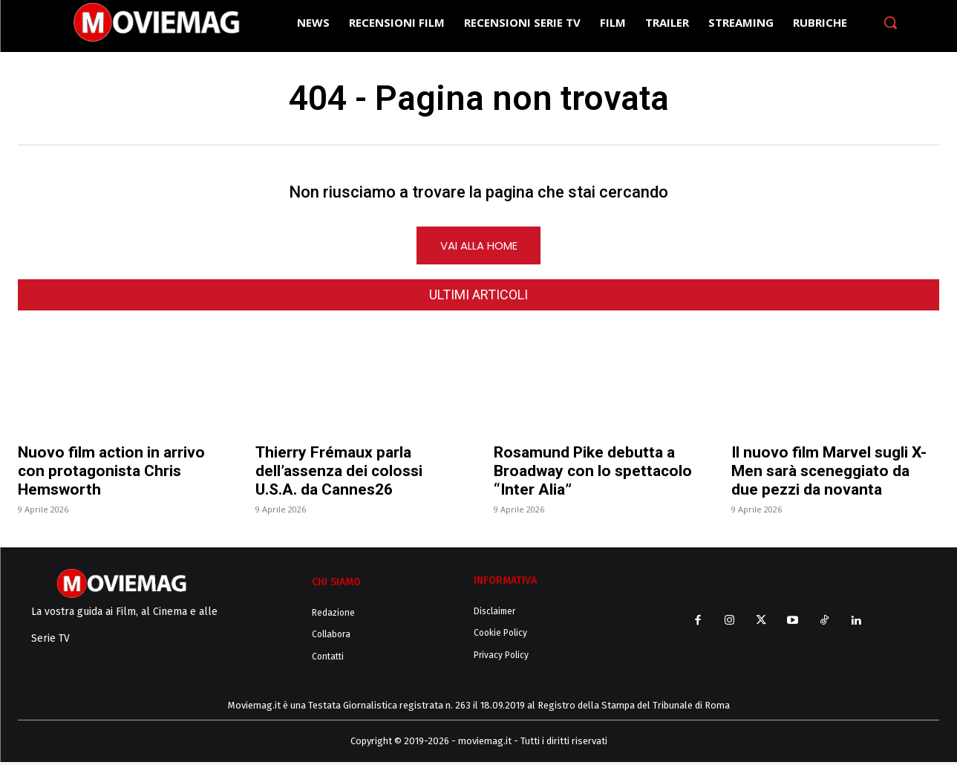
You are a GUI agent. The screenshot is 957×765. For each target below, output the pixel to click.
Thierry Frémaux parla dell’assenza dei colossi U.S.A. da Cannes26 (338, 473)
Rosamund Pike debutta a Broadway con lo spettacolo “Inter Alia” (593, 473)
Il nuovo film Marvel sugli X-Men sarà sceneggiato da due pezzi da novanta (829, 473)
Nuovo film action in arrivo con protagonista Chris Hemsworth (111, 473)
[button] (890, 22)
